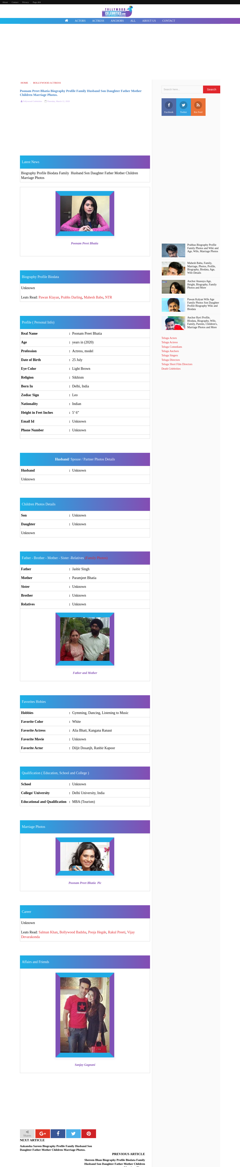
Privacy (25, 2)
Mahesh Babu (93, 297)
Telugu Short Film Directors (177, 364)
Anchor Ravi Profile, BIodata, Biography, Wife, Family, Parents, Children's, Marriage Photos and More (202, 322)
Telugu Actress (170, 342)
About (5, 2)
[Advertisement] (120, 52)
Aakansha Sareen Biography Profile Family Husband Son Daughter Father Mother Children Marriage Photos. (50, 1150)
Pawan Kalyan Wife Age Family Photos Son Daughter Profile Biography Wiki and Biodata (203, 304)
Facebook (168, 107)
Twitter (183, 107)
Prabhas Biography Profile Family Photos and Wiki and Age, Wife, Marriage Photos (202, 248)
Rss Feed (198, 107)
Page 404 (37, 2)
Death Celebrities (171, 368)
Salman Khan (48, 932)
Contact (15, 2)
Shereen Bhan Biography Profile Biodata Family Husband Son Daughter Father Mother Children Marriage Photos (118, 1150)
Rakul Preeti (116, 932)
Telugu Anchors (170, 351)
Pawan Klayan (49, 297)
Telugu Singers (170, 355)
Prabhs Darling (71, 297)
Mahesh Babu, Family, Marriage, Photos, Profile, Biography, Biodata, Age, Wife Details (201, 268)
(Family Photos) (96, 558)
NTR (108, 297)
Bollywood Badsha (72, 932)
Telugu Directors (171, 359)
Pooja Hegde (97, 932)
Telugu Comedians (172, 346)
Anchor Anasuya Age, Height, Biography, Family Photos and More (202, 284)
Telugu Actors (169, 338)
